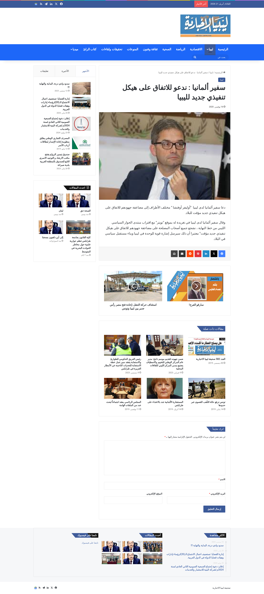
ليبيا (211, 49)
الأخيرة (65, 71)
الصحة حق (187, 4)
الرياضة (180, 49)
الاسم (222, 479)
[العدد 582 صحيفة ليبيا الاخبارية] (206, 345)
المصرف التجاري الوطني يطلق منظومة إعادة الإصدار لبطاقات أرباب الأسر (55, 142)
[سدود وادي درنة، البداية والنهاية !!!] (81, 88)
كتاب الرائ (89, 49)
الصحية (166, 49)
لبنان (61, 210)
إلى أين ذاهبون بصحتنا (52, 237)
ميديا (75, 49)
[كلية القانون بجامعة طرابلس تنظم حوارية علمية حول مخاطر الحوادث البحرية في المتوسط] (78, 227)
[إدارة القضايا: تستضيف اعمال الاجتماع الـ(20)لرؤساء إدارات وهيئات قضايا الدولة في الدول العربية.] (81, 103)
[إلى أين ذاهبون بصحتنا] (51, 227)
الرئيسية (223, 49)
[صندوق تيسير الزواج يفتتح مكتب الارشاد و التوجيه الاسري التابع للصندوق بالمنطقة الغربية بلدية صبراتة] (81, 159)
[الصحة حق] (78, 200)
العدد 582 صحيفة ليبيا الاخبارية (210, 359)
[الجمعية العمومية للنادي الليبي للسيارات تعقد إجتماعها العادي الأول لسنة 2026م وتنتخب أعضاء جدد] (152, 546)
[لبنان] (51, 200)
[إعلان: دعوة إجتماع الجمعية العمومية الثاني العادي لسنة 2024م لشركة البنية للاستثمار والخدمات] (81, 124)
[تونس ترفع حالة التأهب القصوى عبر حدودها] (206, 388)
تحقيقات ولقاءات (111, 49)
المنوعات (132, 49)
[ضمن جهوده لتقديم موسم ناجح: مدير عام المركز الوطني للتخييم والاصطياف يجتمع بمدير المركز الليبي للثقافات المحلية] (164, 345)
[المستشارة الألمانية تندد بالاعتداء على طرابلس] (164, 388)
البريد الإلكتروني (217, 493)
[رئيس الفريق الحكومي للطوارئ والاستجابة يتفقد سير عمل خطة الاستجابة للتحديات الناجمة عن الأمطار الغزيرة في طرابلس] (122, 345)
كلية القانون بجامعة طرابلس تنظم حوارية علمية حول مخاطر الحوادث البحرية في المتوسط (80, 244)
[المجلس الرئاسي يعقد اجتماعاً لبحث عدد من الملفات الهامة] (122, 388)
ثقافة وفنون (150, 49)
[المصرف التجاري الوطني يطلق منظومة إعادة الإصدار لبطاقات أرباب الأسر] (81, 142)
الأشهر (85, 71)
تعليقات (44, 71)
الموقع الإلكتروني (154, 493)
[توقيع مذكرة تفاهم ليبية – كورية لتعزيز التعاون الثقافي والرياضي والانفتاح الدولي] (111, 558)
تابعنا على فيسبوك (90, 543)
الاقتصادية (196, 49)
